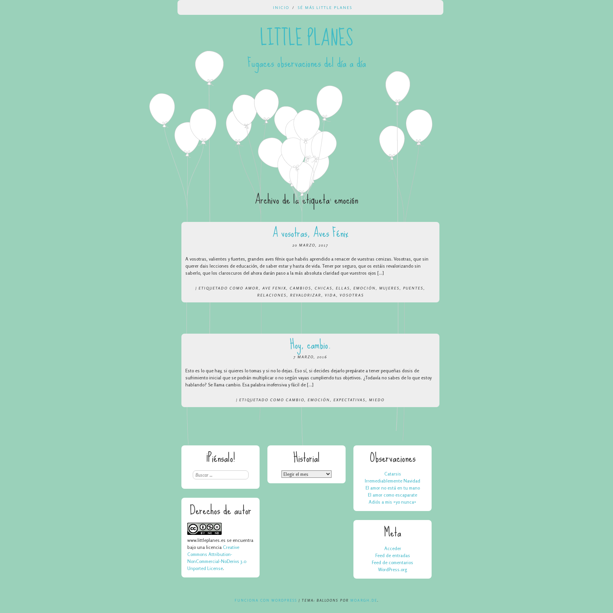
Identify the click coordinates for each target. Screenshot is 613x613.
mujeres (389, 288)
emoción (364, 288)
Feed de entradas (392, 555)
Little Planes (306, 38)
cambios (300, 288)
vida (330, 295)
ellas (343, 288)
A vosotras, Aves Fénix (310, 232)
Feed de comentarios (392, 562)
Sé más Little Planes (325, 7)
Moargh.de (363, 600)
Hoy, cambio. (310, 344)
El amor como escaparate (392, 495)
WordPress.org (392, 569)
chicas (323, 288)
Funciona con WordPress (266, 600)
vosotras (352, 295)
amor (252, 288)
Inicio (281, 7)
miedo (377, 399)
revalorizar (305, 295)
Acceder (392, 548)
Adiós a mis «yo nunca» (392, 502)
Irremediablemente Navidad (392, 481)
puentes (413, 288)
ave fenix (274, 288)
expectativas (349, 399)
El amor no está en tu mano (393, 488)
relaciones (272, 295)
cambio (295, 399)
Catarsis (392, 474)
